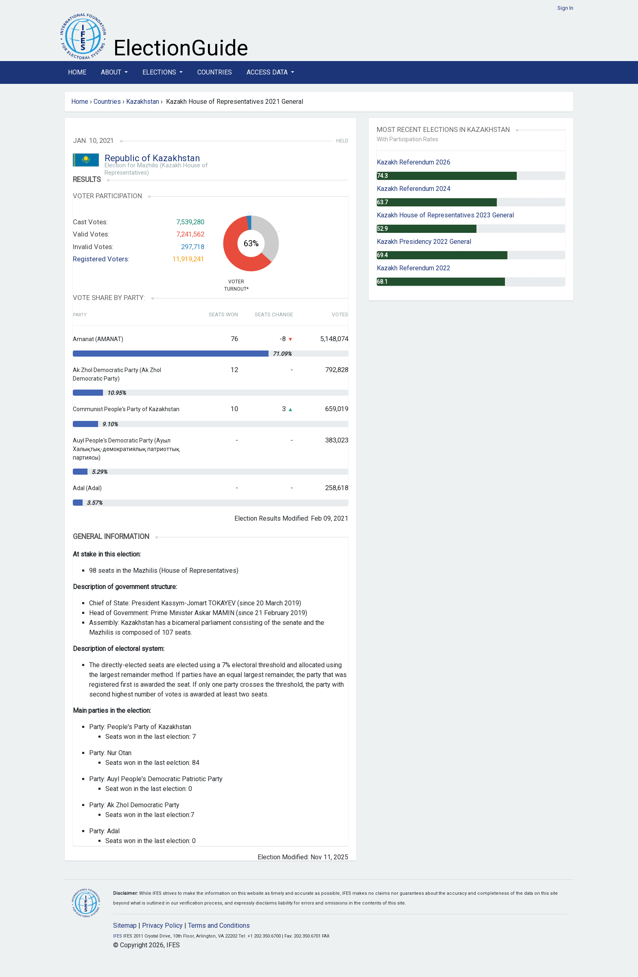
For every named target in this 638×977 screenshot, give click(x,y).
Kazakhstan (142, 101)
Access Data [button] (268, 72)
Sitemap (125, 925)
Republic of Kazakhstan (152, 158)
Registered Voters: (101, 259)
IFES (117, 936)
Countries (214, 72)
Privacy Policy (162, 925)
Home (77, 72)
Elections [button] (160, 72)
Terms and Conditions (219, 925)
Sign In (565, 8)
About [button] (112, 72)
